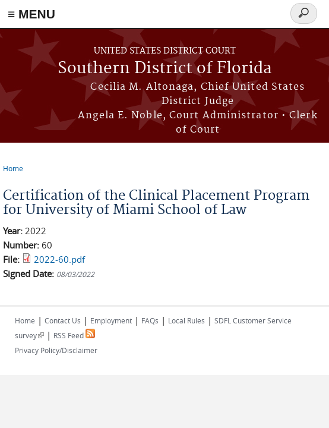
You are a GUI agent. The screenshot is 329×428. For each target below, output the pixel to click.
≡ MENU (31, 14)
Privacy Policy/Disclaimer (56, 350)
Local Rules (186, 320)
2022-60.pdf (59, 259)
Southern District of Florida (165, 68)
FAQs (150, 320)
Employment (111, 320)
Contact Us (63, 320)
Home (13, 168)
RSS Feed (74, 335)
